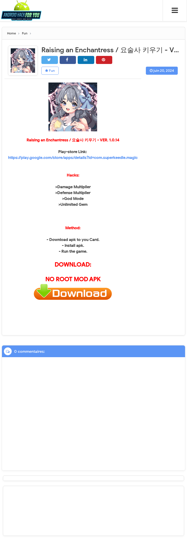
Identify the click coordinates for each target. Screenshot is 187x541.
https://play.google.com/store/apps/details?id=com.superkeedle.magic (73, 157)
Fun (50, 71)
